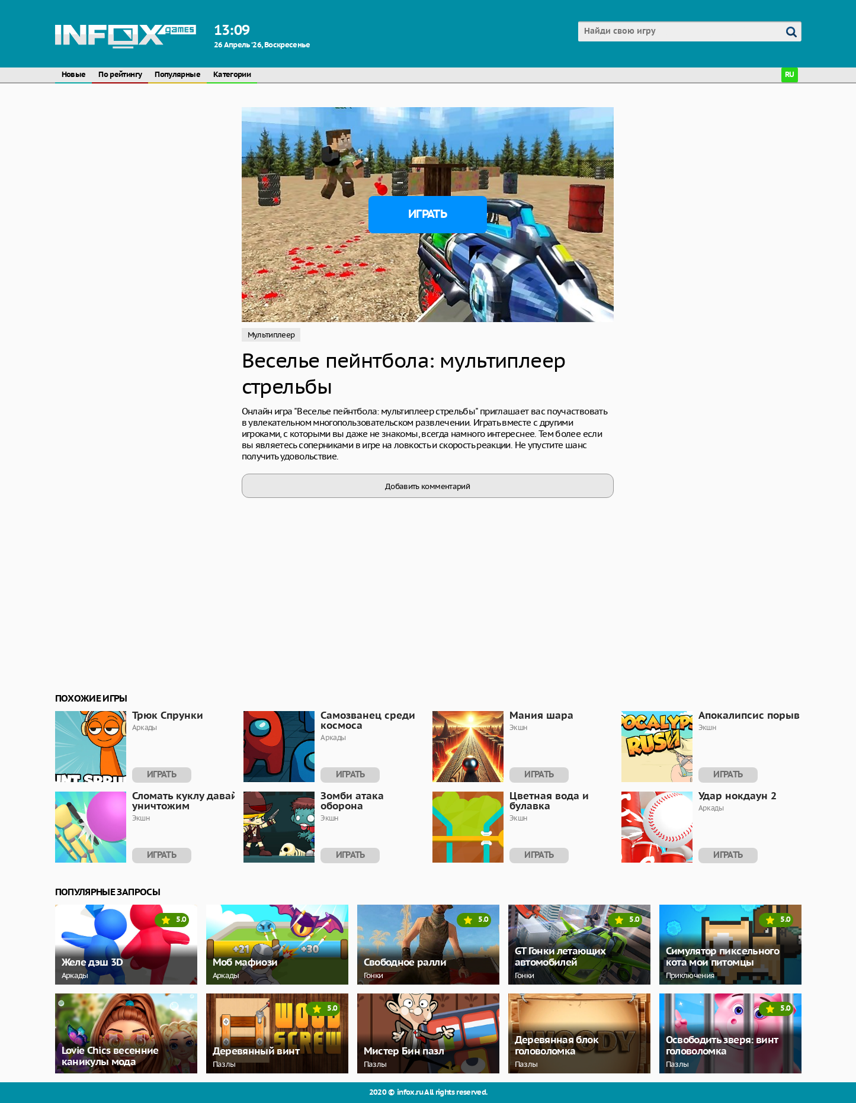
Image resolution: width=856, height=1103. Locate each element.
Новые (74, 74)
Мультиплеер (271, 335)
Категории (232, 74)
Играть (427, 214)
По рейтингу (120, 74)
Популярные (177, 74)
